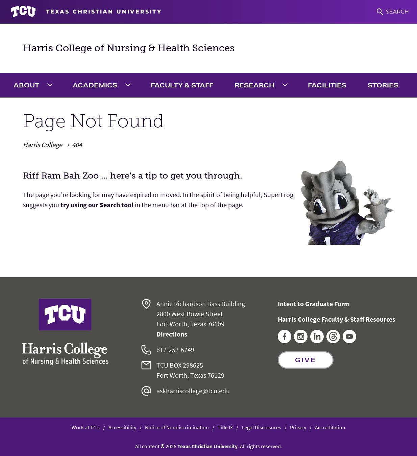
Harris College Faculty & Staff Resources (336, 319)
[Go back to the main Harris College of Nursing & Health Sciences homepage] (65, 332)
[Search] (393, 12)
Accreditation (330, 427)
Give (305, 360)
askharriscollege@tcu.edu (193, 390)
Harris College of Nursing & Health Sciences (129, 48)
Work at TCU (86, 427)
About (26, 85)
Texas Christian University (207, 446)
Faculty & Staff (182, 85)
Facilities (327, 85)
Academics (95, 85)
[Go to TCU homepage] (86, 12)
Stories (383, 85)
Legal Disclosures (261, 427)
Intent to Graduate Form (314, 303)
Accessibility (122, 427)
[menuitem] (34, 85)
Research (254, 85)
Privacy (298, 427)
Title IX (225, 427)
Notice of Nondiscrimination (177, 427)
